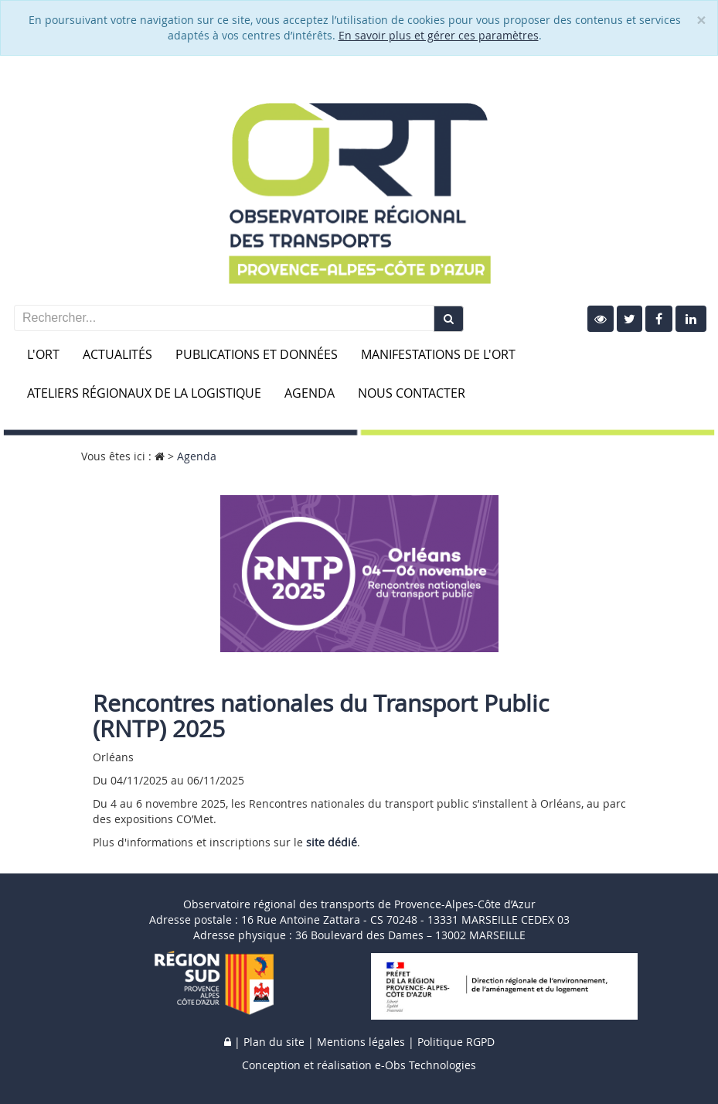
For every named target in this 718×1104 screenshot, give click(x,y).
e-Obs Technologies (425, 1065)
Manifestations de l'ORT (438, 354)
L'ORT (43, 354)
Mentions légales (361, 1041)
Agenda (309, 393)
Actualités (117, 354)
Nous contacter (411, 393)
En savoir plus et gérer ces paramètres (439, 35)
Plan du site (274, 1041)
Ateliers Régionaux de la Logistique (144, 393)
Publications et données (256, 354)
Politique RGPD (456, 1041)
